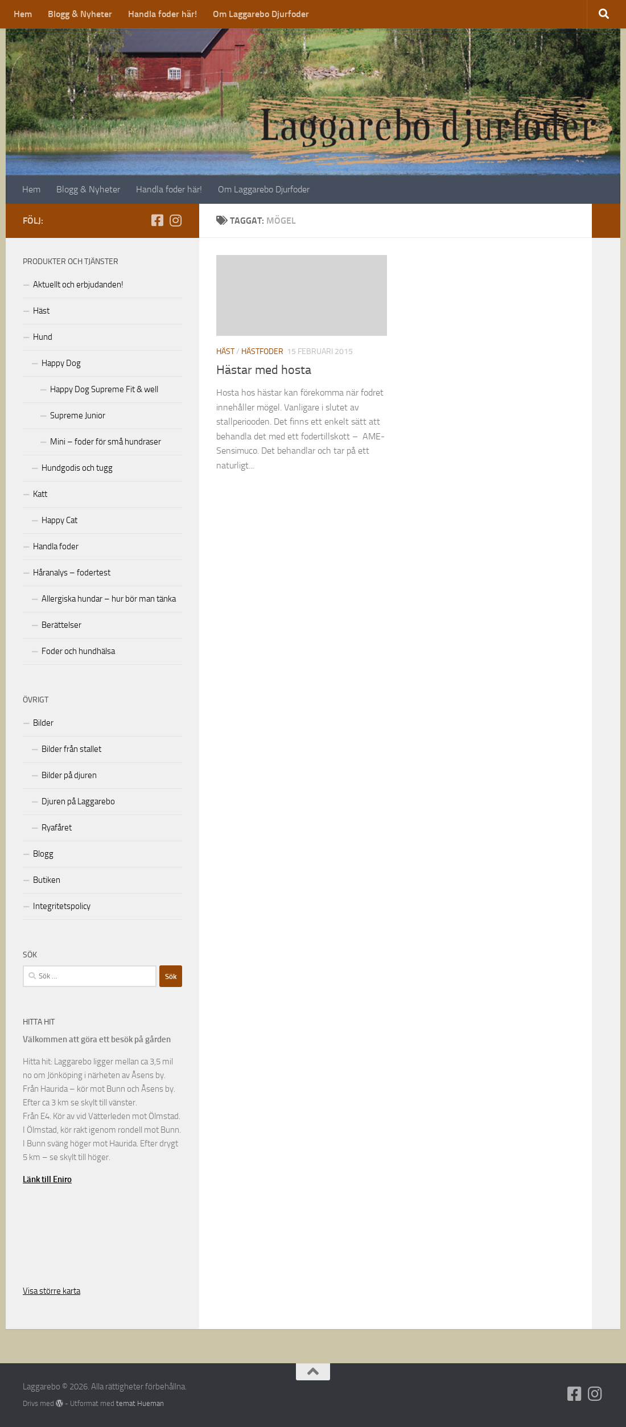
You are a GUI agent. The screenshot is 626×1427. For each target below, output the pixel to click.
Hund (42, 337)
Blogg (43, 854)
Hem (23, 14)
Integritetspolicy (61, 906)
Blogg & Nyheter (80, 14)
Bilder (43, 723)
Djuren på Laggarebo (78, 801)
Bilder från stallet (71, 749)
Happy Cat (59, 520)
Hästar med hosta (263, 370)
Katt (40, 494)
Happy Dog (61, 363)
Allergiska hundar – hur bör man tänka (109, 599)
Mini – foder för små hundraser (105, 442)
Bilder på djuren (69, 775)
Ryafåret (57, 828)
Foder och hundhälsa (78, 651)
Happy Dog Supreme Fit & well (104, 389)
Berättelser (61, 625)
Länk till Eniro (47, 1179)
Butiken (46, 880)
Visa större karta (51, 1291)
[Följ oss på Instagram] (175, 220)
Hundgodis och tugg (77, 468)
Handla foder (56, 546)
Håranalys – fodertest (71, 572)
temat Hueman (140, 1403)
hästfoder (262, 351)
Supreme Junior (77, 415)
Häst (225, 351)
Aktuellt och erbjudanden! (78, 284)
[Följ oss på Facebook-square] (157, 220)
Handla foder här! (162, 14)
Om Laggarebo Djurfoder (261, 14)
